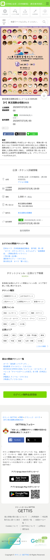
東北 (14, 335)
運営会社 (25, 529)
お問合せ (42, 526)
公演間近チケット (23, 302)
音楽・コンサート (9, 313)
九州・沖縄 (29, 341)
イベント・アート (28, 318)
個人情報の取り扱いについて (15, 517)
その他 (22, 324)
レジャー (42, 318)
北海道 (5, 335)
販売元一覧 (27, 520)
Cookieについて (12, 526)
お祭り (13, 324)
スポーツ (23, 313)
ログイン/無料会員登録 (25, 394)
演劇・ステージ (36, 313)
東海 (42, 335)
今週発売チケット (9, 296)
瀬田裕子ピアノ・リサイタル (14, 259)
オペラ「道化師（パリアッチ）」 (16, 364)
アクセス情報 (23, 182)
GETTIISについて (28, 526)
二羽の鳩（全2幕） (10, 256)
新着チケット (39, 302)
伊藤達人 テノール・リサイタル (15, 377)
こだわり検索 (41, 346)
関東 (21, 335)
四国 (19, 341)
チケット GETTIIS (22, 555)
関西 (5, 341)
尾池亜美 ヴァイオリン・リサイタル (17, 366)
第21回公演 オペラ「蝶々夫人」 (16, 261)
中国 (12, 341)
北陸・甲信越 (32, 335)
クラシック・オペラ (10, 318)
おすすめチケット (26, 296)
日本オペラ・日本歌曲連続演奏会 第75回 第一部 (23, 248)
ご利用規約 (34, 517)
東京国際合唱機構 (25, 213)
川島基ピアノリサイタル (12, 379)
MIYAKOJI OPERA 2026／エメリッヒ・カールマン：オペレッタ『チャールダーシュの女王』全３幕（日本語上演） (25, 371)
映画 (5, 324)
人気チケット (8, 302)
